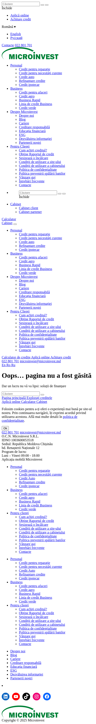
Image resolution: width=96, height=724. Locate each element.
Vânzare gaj (27, 177)
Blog (22, 119)
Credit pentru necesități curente (40, 73)
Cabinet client (28, 208)
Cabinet (15, 204)
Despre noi (26, 115)
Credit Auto (27, 478)
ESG (22, 135)
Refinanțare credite (32, 81)
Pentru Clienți (19, 146)
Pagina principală (14, 398)
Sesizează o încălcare (33, 158)
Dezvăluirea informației (35, 139)
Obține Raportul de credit (36, 154)
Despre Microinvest (24, 111)
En (4, 365)
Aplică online (19, 15)
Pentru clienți (19, 513)
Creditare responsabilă (34, 127)
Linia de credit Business (35, 104)
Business (16, 88)
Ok (5, 428)
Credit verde (27, 108)
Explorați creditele (39, 398)
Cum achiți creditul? (33, 150)
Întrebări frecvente (32, 181)
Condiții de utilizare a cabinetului (42, 166)
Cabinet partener (30, 212)
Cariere (24, 123)
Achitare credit (20, 19)
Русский (16, 38)
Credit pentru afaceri (33, 92)
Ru (13, 365)
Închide (7, 8)
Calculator (9, 219)
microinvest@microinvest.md (40, 361)
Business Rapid (29, 100)
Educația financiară (32, 131)
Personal (16, 65)
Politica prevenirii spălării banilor (42, 173)
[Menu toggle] (15, 224)
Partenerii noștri (30, 142)
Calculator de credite (16, 357)
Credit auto (26, 77)
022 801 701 (23, 45)
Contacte (8, 45)
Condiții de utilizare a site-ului (40, 162)
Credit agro (26, 96)
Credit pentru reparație (34, 69)
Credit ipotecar (29, 84)
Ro (8, 365)
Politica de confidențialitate (38, 169)
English (15, 34)
